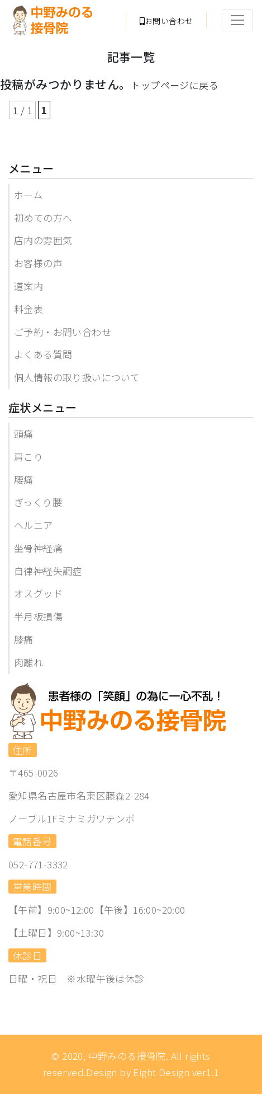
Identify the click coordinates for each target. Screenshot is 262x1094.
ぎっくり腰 (38, 502)
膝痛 (24, 639)
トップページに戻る (174, 85)
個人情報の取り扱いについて (77, 377)
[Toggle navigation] (237, 20)
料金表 (28, 309)
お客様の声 (38, 263)
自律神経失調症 (48, 571)
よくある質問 (43, 354)
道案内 (28, 286)
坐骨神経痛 (38, 548)
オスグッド (38, 593)
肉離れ (28, 662)
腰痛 (24, 480)
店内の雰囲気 (43, 240)
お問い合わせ (166, 20)
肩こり (28, 457)
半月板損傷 (38, 616)
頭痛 (24, 434)
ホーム (28, 195)
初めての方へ (43, 218)
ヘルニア (33, 525)
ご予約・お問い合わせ (62, 332)
